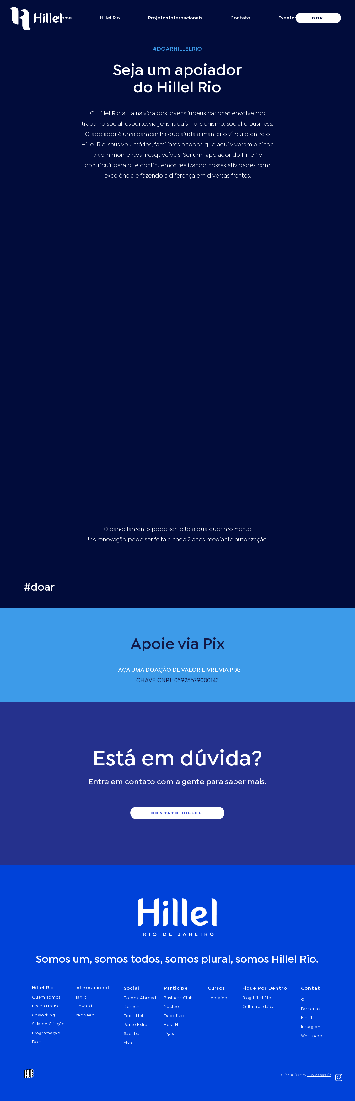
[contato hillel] (177, 813)
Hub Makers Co (319, 1075)
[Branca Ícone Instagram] (339, 1077)
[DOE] (318, 18)
